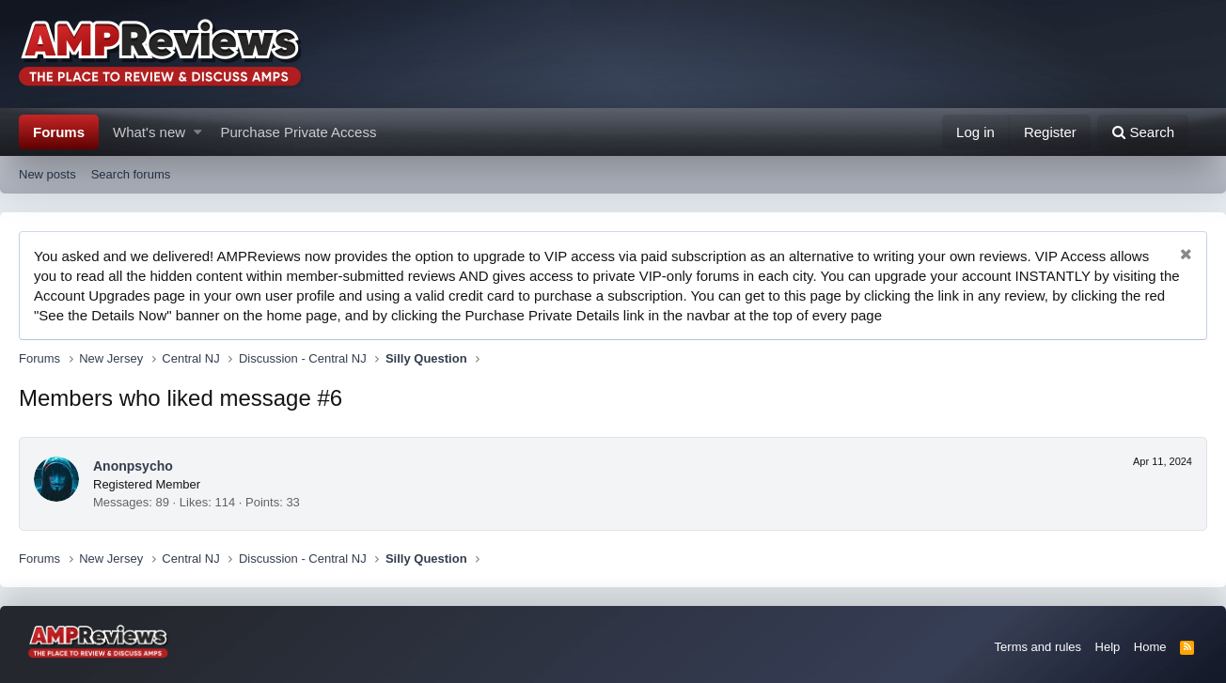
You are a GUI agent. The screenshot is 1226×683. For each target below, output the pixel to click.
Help (1108, 647)
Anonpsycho (133, 465)
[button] (198, 132)
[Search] (1142, 132)
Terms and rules (1038, 647)
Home (1150, 647)
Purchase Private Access (299, 132)
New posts (47, 174)
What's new (149, 132)
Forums (59, 132)
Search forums (131, 174)
